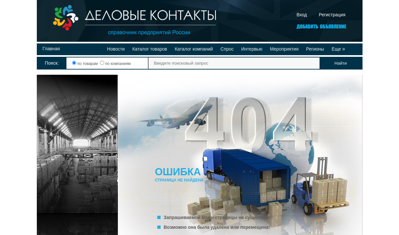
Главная (51, 48)
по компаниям (115, 63)
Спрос (227, 49)
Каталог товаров (149, 49)
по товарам (85, 63)
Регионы (315, 49)
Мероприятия (284, 49)
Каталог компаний (194, 49)
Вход (302, 14)
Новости (116, 49)
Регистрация (332, 14)
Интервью (252, 49)
